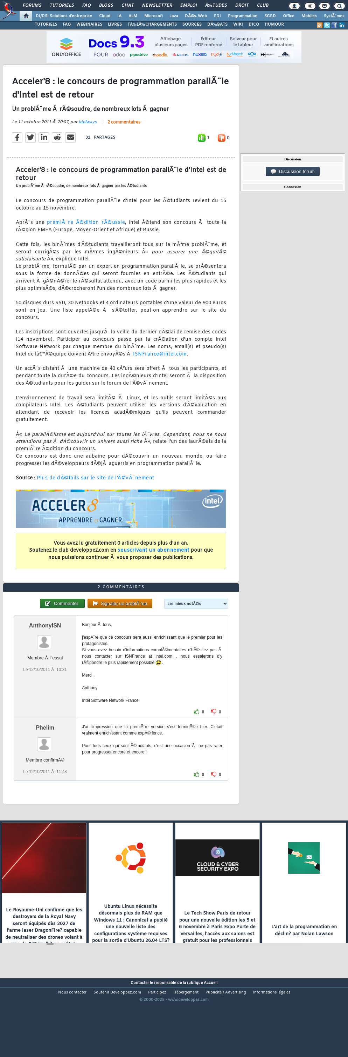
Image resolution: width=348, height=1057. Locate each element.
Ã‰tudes (216, 5)
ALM (132, 16)
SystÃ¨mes (334, 16)
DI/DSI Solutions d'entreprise (64, 16)
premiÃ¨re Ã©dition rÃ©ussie (86, 234)
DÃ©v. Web (196, 16)
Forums (32, 5)
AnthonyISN (45, 659)
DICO (254, 24)
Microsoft (153, 16)
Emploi (188, 5)
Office (288, 16)
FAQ (86, 5)
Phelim (45, 761)
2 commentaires (123, 133)
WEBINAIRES (89, 24)
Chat (127, 5)
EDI (217, 16)
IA (119, 16)
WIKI (238, 24)
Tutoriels (62, 5)
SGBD (270, 16)
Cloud (104, 16)
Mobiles (309, 16)
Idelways (87, 133)
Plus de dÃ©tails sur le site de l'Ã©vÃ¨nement (95, 489)
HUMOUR (274, 24)
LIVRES (115, 24)
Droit (242, 5)
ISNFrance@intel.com (160, 365)
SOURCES (192, 24)
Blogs (106, 5)
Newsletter (157, 5)
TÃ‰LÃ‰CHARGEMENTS (152, 24)
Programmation (242, 16)
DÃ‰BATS (217, 24)
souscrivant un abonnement (153, 561)
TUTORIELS (46, 24)
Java (174, 16)
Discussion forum (293, 171)
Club (262, 5)
